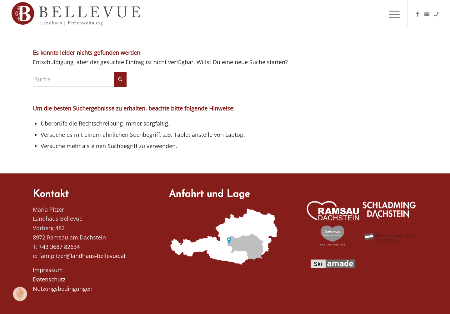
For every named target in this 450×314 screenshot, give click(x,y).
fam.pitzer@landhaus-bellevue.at (82, 256)
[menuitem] (392, 14)
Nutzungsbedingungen (62, 288)
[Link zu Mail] (427, 13)
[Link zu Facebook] (417, 13)
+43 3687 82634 (59, 246)
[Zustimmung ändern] (20, 293)
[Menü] (392, 14)
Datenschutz (49, 279)
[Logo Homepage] (77, 14)
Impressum (48, 270)
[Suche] (80, 79)
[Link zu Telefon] (436, 13)
